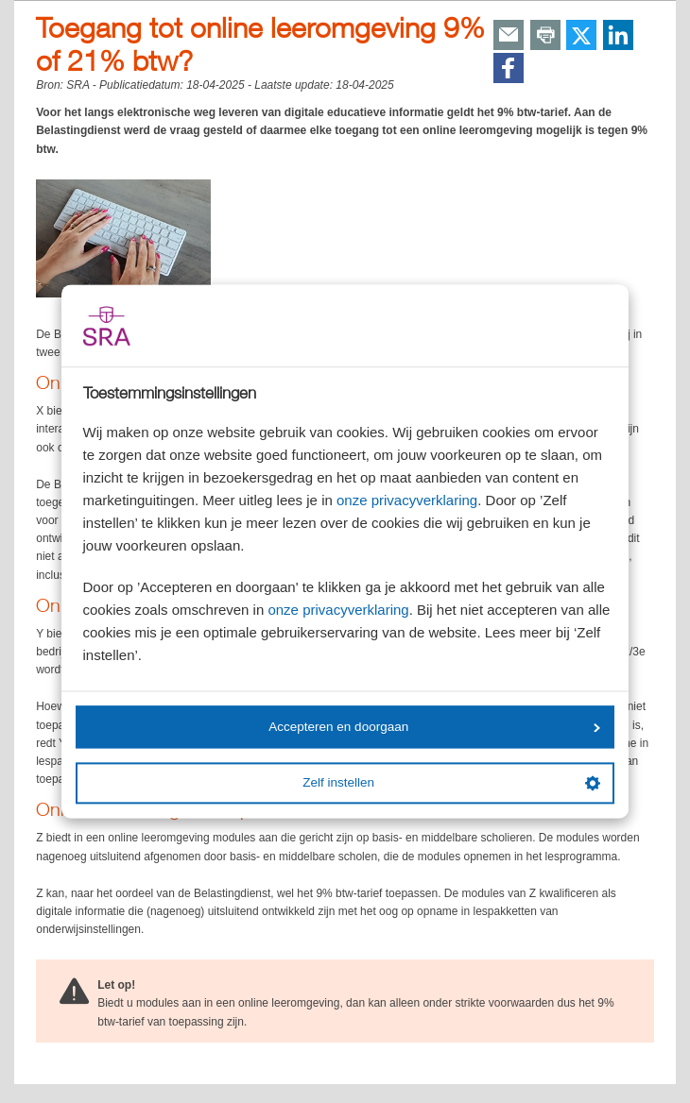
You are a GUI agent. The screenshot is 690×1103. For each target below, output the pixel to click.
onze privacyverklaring (406, 501)
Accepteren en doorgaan (433, 727)
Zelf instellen (450, 782)
